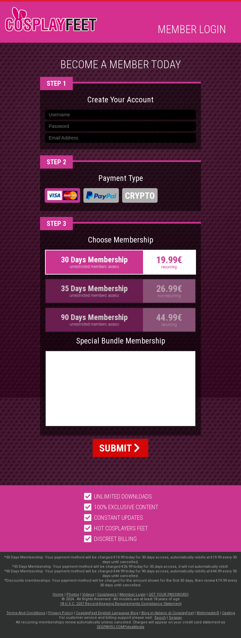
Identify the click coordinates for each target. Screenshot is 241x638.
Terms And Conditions (25, 613)
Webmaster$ (208, 613)
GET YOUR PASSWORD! (169, 594)
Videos (88, 594)
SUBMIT (119, 448)
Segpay (175, 617)
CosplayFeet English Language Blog (107, 613)
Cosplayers (107, 594)
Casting (228, 613)
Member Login (192, 29)
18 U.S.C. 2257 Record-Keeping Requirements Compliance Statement (120, 604)
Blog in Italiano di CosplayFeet (167, 613)
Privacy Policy (60, 613)
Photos (73, 594)
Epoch (160, 617)
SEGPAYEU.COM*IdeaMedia (120, 627)
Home (58, 594)
